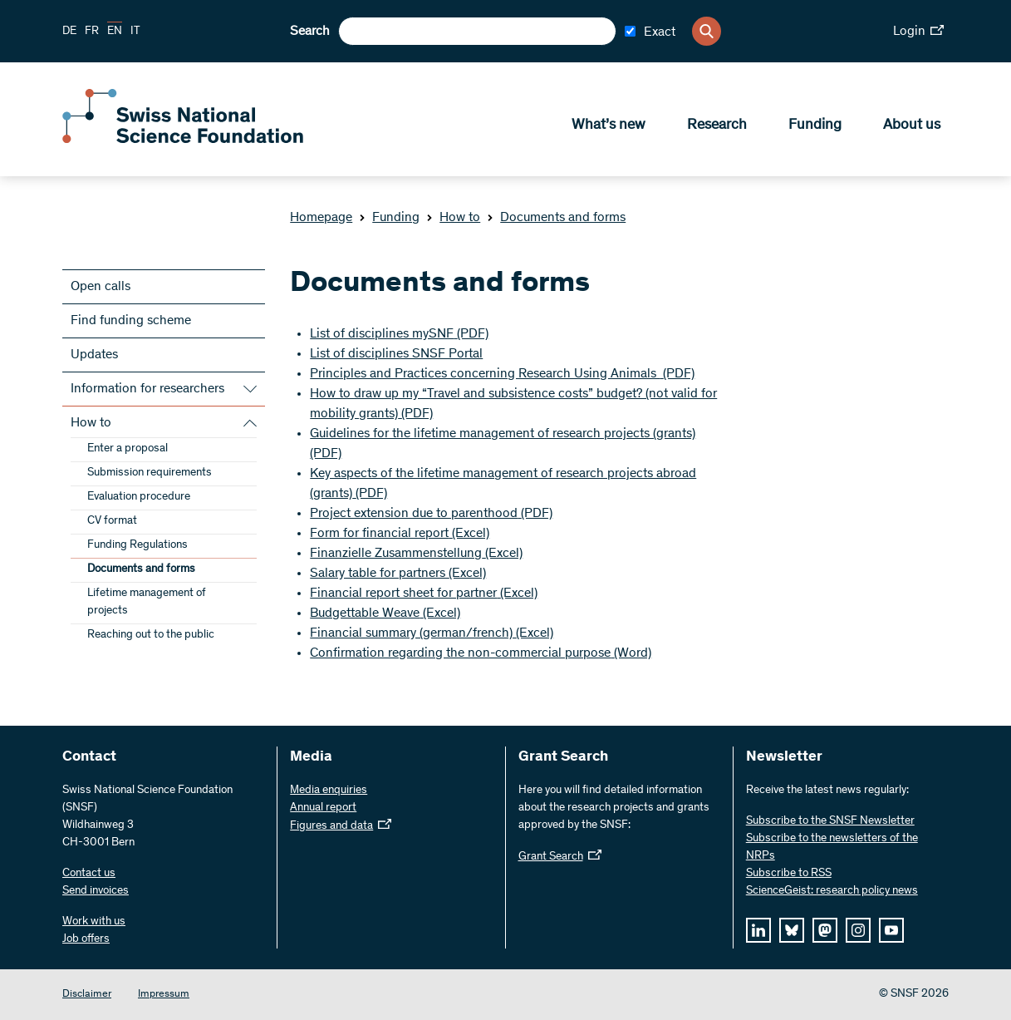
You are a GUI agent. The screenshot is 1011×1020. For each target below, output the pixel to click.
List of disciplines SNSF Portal (396, 354)
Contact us (88, 874)
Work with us (93, 922)
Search (310, 31)
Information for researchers (147, 389)
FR (92, 31)
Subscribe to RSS (789, 874)
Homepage (321, 217)
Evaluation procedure (138, 497)
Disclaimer (86, 994)
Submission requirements (149, 473)
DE (69, 31)
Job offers (86, 939)
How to (453, 217)
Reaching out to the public (150, 635)
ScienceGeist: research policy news (832, 891)
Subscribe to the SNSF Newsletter (830, 821)
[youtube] (891, 930)
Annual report (323, 808)
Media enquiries (328, 790)
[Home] (182, 139)
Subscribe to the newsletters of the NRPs (832, 847)
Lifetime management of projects (146, 602)
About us (911, 125)
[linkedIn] (758, 930)
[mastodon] (824, 930)
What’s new (608, 125)
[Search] (706, 31)
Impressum (163, 994)
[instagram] (858, 930)
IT (135, 31)
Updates (94, 355)
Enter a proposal (127, 449)
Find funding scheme (131, 321)
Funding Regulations (137, 545)
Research (717, 125)
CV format (112, 521)
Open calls (100, 286)
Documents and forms (556, 217)
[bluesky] (791, 930)
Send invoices (95, 891)
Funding (815, 125)
